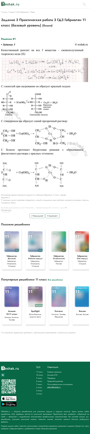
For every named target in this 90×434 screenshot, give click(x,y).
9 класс (39, 378)
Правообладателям (55, 381)
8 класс (39, 381)
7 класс (39, 384)
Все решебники (55, 280)
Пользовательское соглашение (60, 384)
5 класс (39, 390)
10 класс (39, 375)
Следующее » (52, 215)
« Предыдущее (37, 215)
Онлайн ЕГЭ (52, 375)
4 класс (39, 393)
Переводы (51, 378)
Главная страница (54, 372)
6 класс (39, 387)
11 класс (39, 372)
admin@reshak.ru (54, 387)
